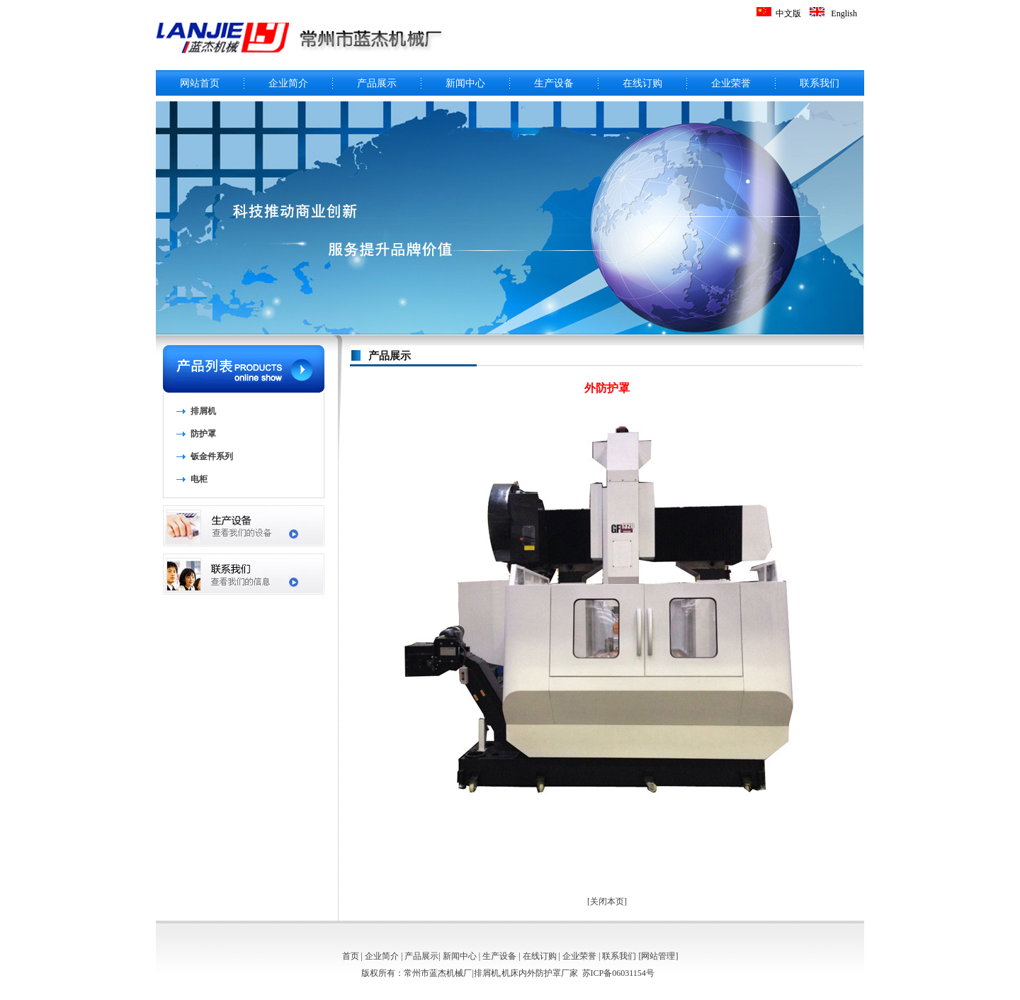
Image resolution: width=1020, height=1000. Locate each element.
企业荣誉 (731, 83)
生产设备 (554, 83)
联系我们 (819, 83)
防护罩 (203, 434)
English (844, 13)
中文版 (788, 13)
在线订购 (642, 83)
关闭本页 (607, 901)
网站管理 (658, 956)
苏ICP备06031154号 (618, 973)
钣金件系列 (212, 456)
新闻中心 (465, 83)
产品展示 (377, 83)
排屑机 (203, 411)
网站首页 (200, 83)
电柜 (199, 479)
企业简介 (288, 83)
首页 (350, 956)
